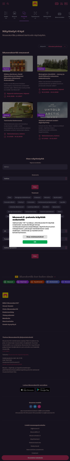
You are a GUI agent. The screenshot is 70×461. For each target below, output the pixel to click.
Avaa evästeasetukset (35, 237)
